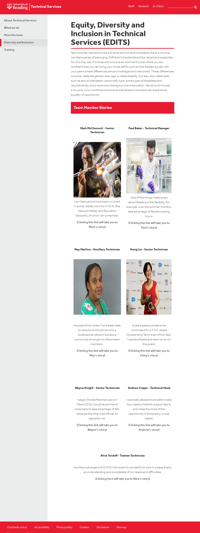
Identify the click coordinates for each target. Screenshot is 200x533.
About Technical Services (20, 20)
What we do (11, 28)
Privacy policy (64, 527)
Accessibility (41, 527)
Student (143, 6)
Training (9, 50)
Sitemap (121, 527)
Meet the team (13, 35)
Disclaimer (103, 527)
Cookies (84, 527)
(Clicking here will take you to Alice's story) (122, 478)
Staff (131, 6)
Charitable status (17, 527)
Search (195, 7)
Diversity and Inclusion (19, 42)
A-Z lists (158, 6)
